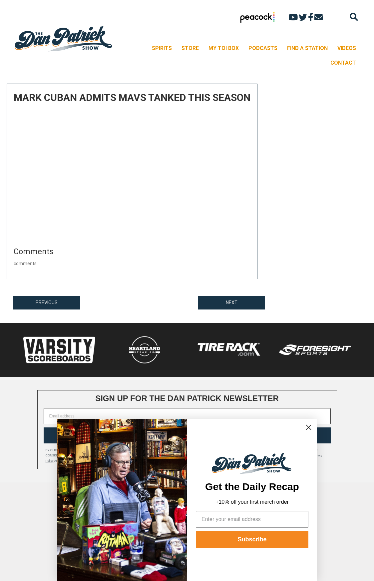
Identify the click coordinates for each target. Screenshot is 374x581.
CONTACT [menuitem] (343, 63)
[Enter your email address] (252, 519)
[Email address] (187, 416)
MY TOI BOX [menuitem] (223, 48)
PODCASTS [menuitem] (262, 48)
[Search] (354, 17)
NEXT (231, 302)
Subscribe (251, 539)
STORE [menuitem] (190, 48)
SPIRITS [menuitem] (162, 48)
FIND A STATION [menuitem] (307, 48)
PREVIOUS (47, 302)
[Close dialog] (308, 427)
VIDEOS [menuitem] (346, 48)
